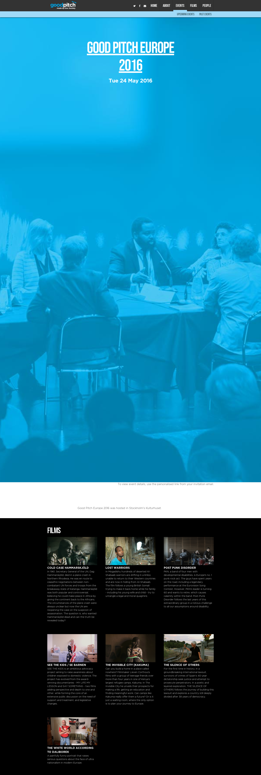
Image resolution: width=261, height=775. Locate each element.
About (166, 5)
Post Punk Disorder (189, 551)
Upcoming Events (185, 14)
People (207, 5)
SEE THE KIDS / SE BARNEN (72, 648)
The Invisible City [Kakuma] (130, 648)
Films (193, 5)
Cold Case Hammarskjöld (72, 551)
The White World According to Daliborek (72, 731)
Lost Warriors (130, 551)
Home (154, 5)
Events (180, 5)
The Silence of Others (189, 648)
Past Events (205, 14)
